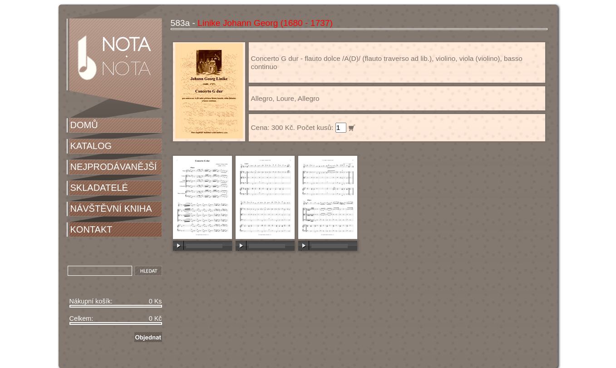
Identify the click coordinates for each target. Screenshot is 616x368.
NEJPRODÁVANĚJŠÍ (113, 167)
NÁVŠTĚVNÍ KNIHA (111, 209)
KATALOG (91, 146)
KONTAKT (91, 229)
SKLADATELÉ (99, 188)
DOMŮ (84, 125)
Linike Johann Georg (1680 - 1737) (265, 23)
